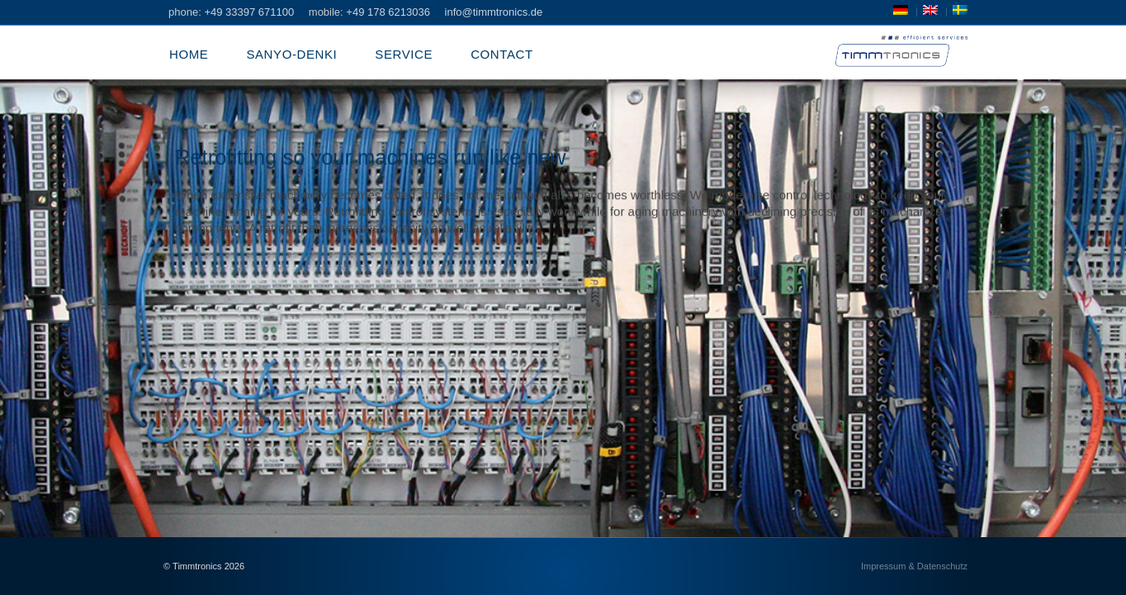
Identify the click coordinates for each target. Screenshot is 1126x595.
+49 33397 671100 (249, 12)
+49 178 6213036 (388, 12)
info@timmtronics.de (494, 12)
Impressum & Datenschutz (914, 566)
